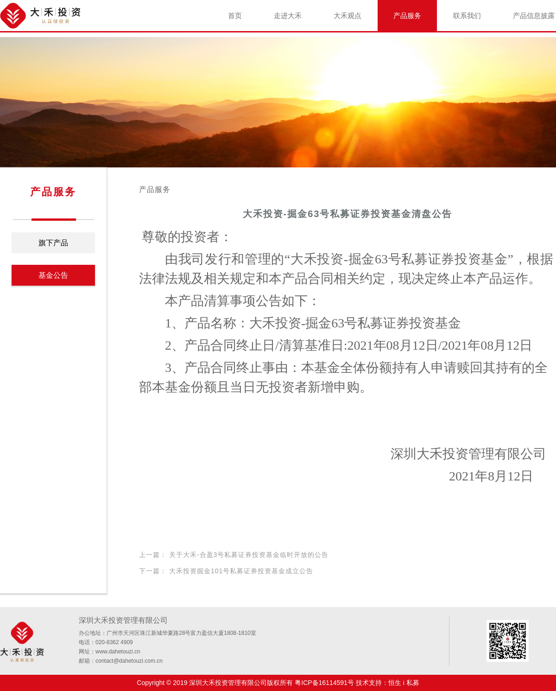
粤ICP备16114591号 (324, 682)
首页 (235, 15)
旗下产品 (53, 243)
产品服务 (407, 15)
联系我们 (467, 15)
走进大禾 (288, 15)
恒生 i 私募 (403, 682)
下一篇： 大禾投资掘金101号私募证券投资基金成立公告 (226, 571)
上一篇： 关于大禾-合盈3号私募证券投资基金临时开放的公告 (234, 554)
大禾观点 (347, 15)
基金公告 (53, 275)
